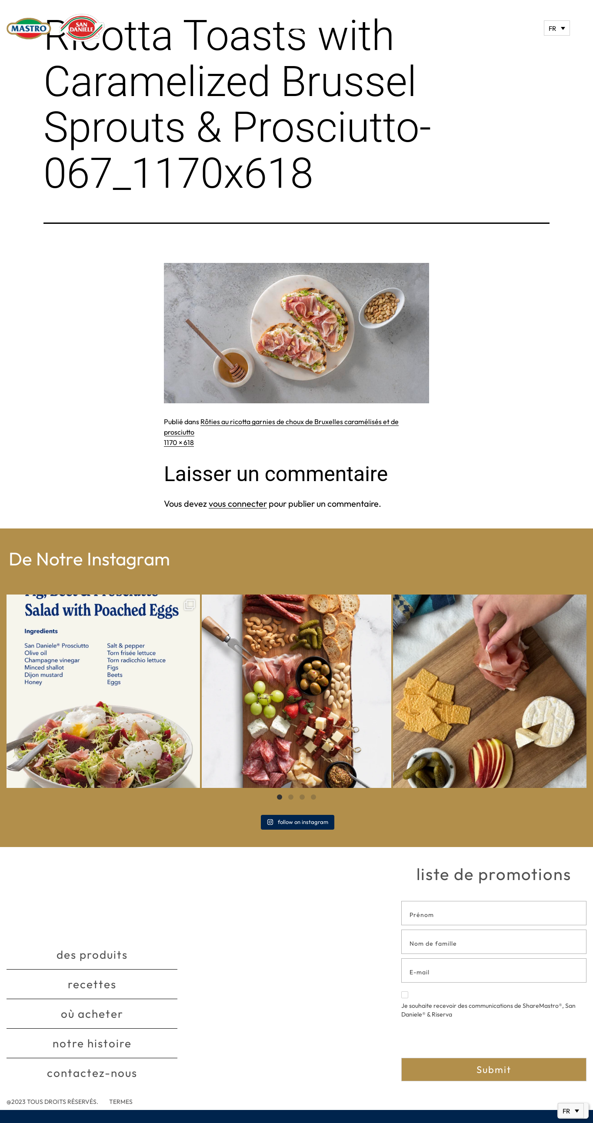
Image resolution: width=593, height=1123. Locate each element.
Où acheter (92, 1014)
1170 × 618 (179, 442)
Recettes (92, 984)
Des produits (92, 954)
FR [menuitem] (552, 28)
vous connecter (238, 503)
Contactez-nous (92, 1073)
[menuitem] (557, 28)
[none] (557, 28)
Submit (493, 1069)
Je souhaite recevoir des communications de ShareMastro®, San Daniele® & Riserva (488, 1004)
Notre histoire (92, 1043)
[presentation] (467, 1041)
